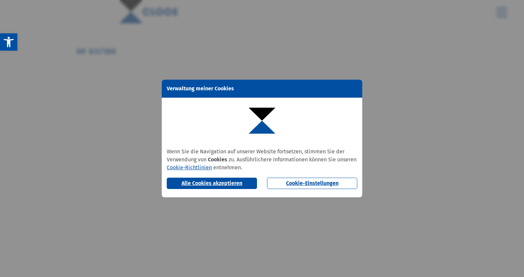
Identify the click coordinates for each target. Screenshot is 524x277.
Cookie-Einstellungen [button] (312, 183)
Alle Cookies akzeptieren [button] (211, 183)
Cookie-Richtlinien (189, 167)
